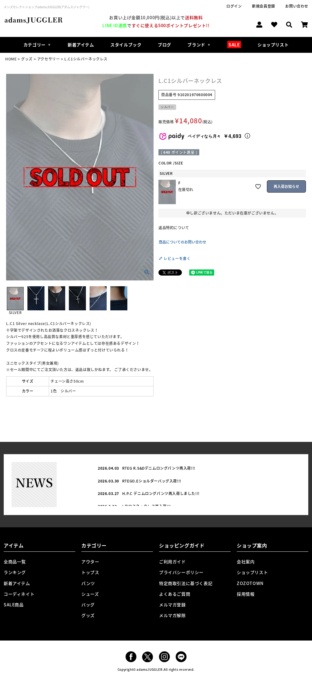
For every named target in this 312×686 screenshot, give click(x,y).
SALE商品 (14, 604)
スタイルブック (125, 45)
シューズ (90, 594)
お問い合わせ (296, 6)
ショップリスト (273, 45)
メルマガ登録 (172, 604)
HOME (10, 59)
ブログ (164, 45)
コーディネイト (19, 594)
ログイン (234, 6)
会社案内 (245, 561)
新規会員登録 (263, 6)
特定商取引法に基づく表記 (185, 583)
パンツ (88, 583)
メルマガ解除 (172, 615)
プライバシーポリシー (181, 572)
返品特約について (173, 227)
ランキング (15, 572)
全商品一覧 (15, 561)
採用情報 (245, 594)
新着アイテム (81, 45)
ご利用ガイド (172, 561)
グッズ (27, 59)
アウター (90, 561)
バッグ (88, 604)
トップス (90, 572)
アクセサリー (48, 59)
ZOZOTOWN (250, 583)
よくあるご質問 (174, 594)
